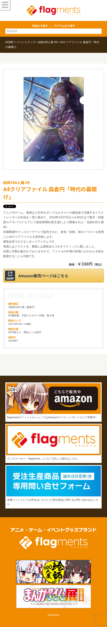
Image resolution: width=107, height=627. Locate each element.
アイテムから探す (64, 26)
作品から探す (40, 26)
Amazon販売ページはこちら (43, 275)
